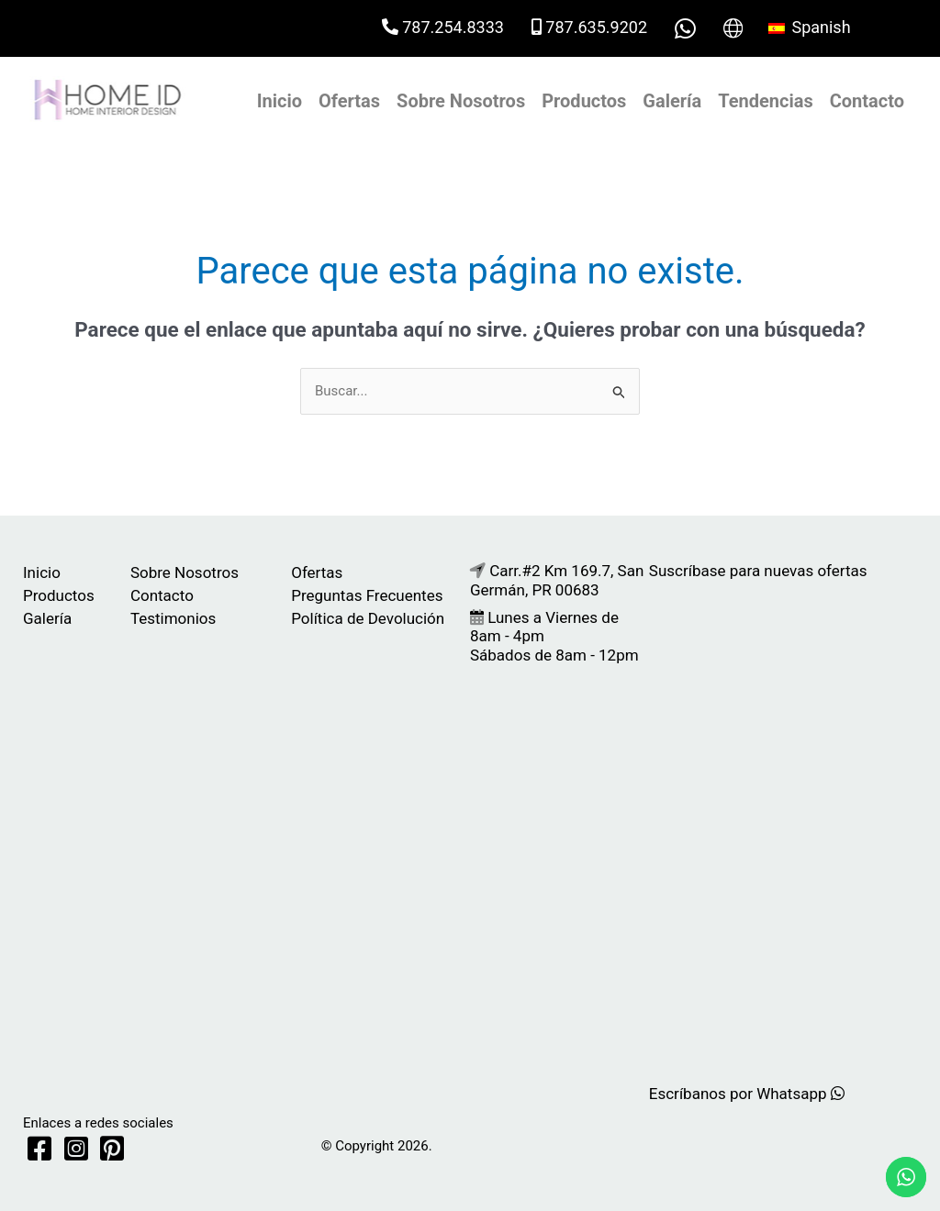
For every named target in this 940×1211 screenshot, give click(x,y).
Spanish (809, 27)
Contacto (867, 101)
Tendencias (765, 101)
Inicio (279, 101)
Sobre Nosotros (461, 101)
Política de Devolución (367, 618)
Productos (584, 101)
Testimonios (173, 618)
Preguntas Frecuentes (366, 595)
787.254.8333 (443, 27)
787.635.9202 (589, 27)
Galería (672, 101)
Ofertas (349, 101)
